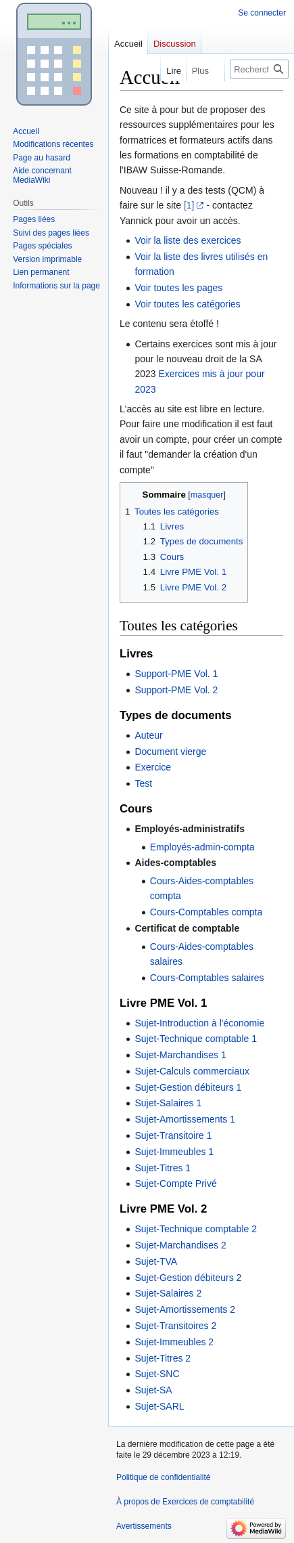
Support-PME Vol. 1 (176, 673)
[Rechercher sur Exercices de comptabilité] (259, 69)
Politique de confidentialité (163, 1477)
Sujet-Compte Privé (175, 1183)
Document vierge (170, 751)
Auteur (148, 735)
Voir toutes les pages (178, 287)
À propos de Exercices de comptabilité (185, 1501)
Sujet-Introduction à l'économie (199, 1023)
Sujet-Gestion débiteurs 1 (187, 1087)
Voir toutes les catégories (187, 304)
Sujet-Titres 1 (162, 1167)
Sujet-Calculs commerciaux (191, 1071)
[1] (189, 205)
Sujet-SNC (156, 1373)
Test (143, 783)
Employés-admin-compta (202, 847)
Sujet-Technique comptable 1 (195, 1038)
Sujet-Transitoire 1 (173, 1135)
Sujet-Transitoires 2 (175, 1325)
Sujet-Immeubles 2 (174, 1341)
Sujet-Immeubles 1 (174, 1151)
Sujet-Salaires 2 (167, 1293)
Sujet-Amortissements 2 (184, 1309)
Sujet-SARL (159, 1406)
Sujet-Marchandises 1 (180, 1054)
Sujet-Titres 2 (162, 1358)
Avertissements (144, 1526)
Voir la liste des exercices (187, 240)
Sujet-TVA (155, 1261)
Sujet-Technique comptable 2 (195, 1228)
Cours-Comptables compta (206, 912)
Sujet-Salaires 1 (167, 1103)
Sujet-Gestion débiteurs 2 (187, 1277)
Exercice (152, 767)
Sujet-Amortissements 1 (184, 1119)
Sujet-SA (153, 1390)
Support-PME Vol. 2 (176, 689)
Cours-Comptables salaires (207, 977)
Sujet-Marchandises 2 (180, 1245)
